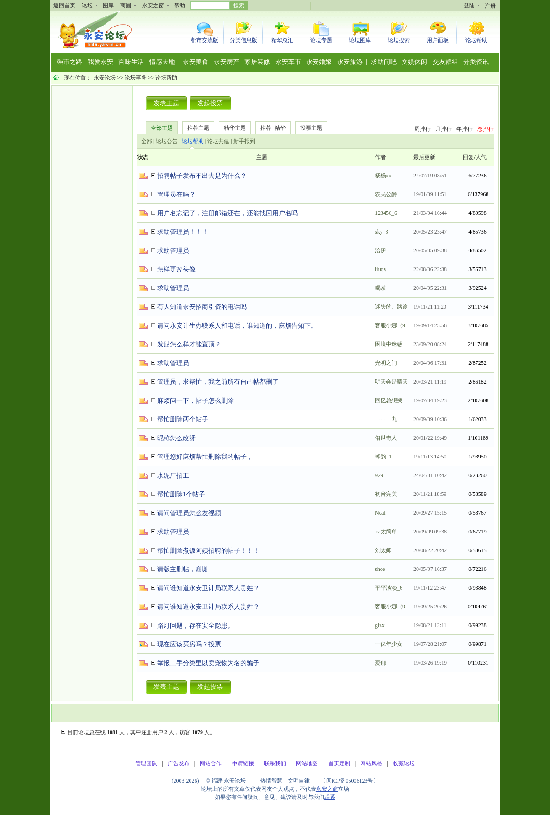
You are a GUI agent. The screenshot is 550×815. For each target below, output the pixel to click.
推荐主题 (198, 128)
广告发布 (179, 763)
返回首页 (64, 5)
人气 (481, 157)
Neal (380, 513)
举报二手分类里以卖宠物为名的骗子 (208, 663)
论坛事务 (136, 78)
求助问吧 (384, 62)
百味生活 (131, 62)
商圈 (125, 5)
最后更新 (424, 157)
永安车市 (288, 62)
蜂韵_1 (383, 456)
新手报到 (244, 141)
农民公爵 (386, 194)
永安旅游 (350, 62)
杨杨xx (383, 175)
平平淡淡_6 (388, 588)
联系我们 (275, 763)
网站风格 (371, 763)
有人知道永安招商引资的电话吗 (202, 307)
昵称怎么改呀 (176, 438)
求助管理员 (173, 250)
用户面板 (438, 40)
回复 (468, 157)
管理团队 (146, 763)
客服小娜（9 (390, 325)
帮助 (179, 5)
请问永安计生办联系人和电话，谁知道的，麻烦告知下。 (237, 325)
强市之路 (69, 62)
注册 (490, 6)
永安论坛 (105, 78)
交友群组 (445, 62)
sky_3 (381, 232)
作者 (380, 157)
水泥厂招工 (173, 475)
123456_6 (386, 213)
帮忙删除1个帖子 (181, 494)
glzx (380, 625)
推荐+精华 (273, 128)
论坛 (87, 5)
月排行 (443, 129)
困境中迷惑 (388, 344)
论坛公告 (167, 141)
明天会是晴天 (391, 381)
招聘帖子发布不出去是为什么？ (202, 175)
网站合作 (211, 763)
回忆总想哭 (388, 400)
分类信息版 (243, 40)
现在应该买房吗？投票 (189, 644)
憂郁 (380, 663)
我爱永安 (100, 62)
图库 (108, 5)
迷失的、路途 (391, 307)
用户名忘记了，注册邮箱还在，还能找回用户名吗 (227, 213)
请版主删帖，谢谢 (182, 569)
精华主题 (235, 128)
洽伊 (380, 250)
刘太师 (383, 550)
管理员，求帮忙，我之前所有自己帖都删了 (218, 381)
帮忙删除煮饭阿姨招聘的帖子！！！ (208, 550)
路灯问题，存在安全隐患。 (195, 625)
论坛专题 (321, 40)
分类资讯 (476, 62)
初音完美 (386, 494)
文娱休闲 (414, 62)
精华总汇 (282, 40)
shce (380, 569)
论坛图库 (360, 40)
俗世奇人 (386, 438)
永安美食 (195, 62)
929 (379, 475)
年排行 (464, 129)
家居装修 (257, 62)
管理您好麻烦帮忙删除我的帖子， (205, 456)
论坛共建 (218, 141)
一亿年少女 (388, 644)
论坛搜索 (399, 40)
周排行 (422, 129)
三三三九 (386, 419)
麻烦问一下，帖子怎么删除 (195, 400)
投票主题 (311, 128)
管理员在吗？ (176, 194)
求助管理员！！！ (182, 232)
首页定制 (339, 763)
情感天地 (162, 62)
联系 (329, 797)
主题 (261, 157)
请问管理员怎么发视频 (189, 513)
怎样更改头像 (176, 269)
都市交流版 (204, 40)
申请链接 (243, 763)
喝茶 (380, 288)
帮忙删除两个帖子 (182, 419)
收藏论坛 (404, 763)
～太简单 (386, 531)
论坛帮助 (476, 40)
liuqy (380, 269)
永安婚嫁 (319, 62)
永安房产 (226, 62)
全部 (146, 141)
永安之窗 (153, 5)
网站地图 (307, 763)
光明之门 (386, 363)
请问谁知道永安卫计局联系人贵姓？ (208, 588)
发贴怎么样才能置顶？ (189, 344)
